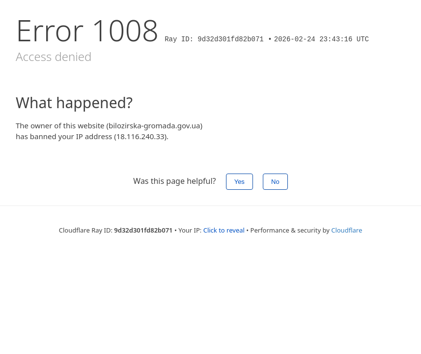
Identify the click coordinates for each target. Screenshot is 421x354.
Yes (239, 181)
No (275, 181)
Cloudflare (346, 230)
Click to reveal (224, 230)
